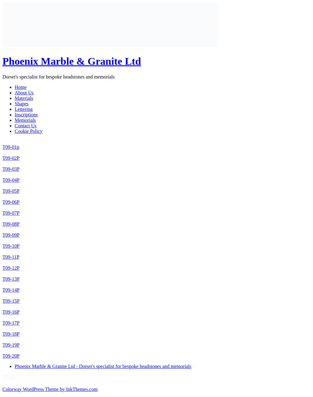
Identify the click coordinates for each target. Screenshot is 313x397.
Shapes (21, 103)
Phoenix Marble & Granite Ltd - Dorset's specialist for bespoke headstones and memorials (103, 366)
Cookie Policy (28, 131)
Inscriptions (26, 114)
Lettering (24, 109)
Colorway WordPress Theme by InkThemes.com (50, 389)
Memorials (25, 120)
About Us (24, 92)
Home (21, 87)
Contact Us (26, 125)
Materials (24, 98)
